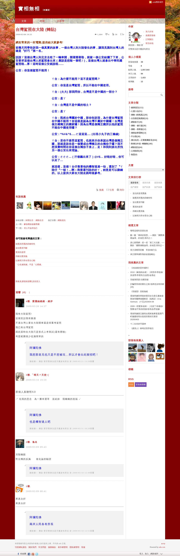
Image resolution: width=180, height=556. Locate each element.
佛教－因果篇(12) (138, 129)
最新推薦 (158, 183)
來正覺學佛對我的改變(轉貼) (142, 254)
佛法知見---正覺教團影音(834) (144, 140)
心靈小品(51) (136, 111)
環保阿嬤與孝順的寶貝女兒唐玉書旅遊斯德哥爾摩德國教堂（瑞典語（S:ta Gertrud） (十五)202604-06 (146, 299)
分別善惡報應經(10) (139, 118)
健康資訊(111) (137, 107)
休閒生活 (29, 220)
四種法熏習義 (21, 256)
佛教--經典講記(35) (139, 115)
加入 (147, 554)
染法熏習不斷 (21, 248)
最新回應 (146, 183)
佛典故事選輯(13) (138, 133)
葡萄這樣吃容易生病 (139, 231)
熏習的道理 (20, 252)
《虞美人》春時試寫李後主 (142, 328)
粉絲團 (23, 554)
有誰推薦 (21, 196)
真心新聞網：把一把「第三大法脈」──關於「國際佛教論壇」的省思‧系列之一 (147, 244)
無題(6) (134, 154)
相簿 (42, 21)
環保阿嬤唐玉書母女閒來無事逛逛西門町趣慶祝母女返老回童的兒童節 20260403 (146, 316)
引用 (111, 190)
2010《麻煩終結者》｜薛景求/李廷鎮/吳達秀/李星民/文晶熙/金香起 (146, 273)
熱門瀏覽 (134, 187)
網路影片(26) (136, 122)
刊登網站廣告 (21, 547)
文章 (23, 21)
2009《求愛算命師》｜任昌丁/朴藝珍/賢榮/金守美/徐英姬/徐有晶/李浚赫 (146, 307)
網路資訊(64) (136, 147)
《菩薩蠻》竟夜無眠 (139, 291)
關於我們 (32, 547)
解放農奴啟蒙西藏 (32, 224)
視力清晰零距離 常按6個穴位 (143, 250)
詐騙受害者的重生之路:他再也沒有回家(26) (147, 285)
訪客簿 (60, 21)
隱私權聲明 (74, 547)
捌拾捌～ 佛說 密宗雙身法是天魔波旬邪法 (49, 361)
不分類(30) (135, 136)
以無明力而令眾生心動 (25, 260)
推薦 (101, 190)
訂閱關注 (149, 39)
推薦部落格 (150, 35)
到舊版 (46, 9)
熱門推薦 (158, 187)
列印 (122, 190)
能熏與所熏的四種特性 (25, 244)
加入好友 (149, 31)
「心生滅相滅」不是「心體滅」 (29, 264)
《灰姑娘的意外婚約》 (140, 268)
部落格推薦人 (136, 340)
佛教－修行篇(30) (138, 125)
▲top (163, 543)
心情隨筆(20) (136, 151)
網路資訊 (62, 220)
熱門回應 (146, 187)
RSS (131, 384)
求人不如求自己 (31, 228)
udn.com (162, 547)
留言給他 (149, 43)
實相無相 (29, 8)
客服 (83, 547)
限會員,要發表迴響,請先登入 (28, 281)
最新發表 (134, 183)
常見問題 (42, 547)
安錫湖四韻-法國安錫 (139, 279)
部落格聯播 (141, 384)
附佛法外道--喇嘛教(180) (142, 144)
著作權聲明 (63, 547)
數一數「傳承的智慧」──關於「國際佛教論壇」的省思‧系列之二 (147, 236)
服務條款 (52, 547)
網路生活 (39, 220)
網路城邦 (154, 554)
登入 (141, 554)
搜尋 (161, 95)
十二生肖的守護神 (138, 324)
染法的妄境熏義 (139, 193)
